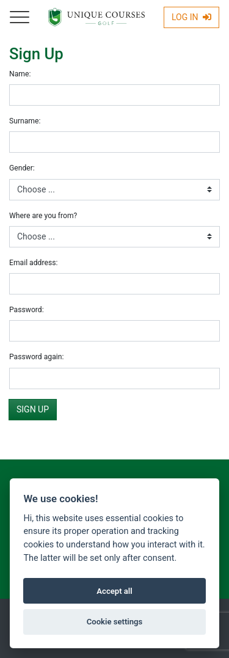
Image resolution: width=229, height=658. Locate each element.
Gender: (22, 168)
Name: (20, 74)
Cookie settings (115, 621)
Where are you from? (43, 215)
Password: (26, 309)
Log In (191, 17)
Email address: (33, 262)
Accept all (114, 591)
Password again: (36, 357)
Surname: (24, 121)
